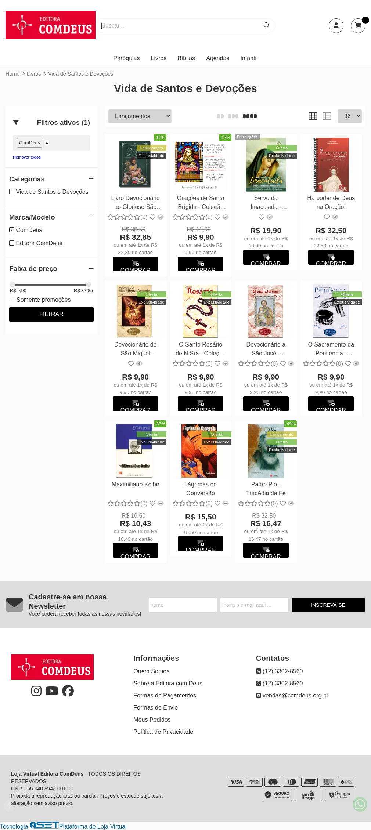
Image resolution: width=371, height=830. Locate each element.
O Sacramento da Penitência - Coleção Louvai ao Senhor (331, 350)
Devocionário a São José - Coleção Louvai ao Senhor (265, 350)
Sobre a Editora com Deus (167, 683)
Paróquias (126, 58)
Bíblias (186, 58)
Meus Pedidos (151, 720)
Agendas (217, 58)
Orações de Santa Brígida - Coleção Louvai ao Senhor (200, 203)
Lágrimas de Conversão (200, 488)
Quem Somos (151, 671)
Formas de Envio (155, 707)
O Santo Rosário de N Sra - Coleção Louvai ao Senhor (201, 350)
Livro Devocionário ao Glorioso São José (135, 203)
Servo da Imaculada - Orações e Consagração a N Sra (266, 203)
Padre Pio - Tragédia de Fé (266, 488)
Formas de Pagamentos (164, 695)
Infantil (248, 58)
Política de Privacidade (163, 732)
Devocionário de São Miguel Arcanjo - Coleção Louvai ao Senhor (135, 350)
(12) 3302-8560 (279, 671)
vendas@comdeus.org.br (292, 695)
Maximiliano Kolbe (135, 484)
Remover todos (27, 157)
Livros (159, 58)
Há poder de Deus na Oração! (331, 202)
